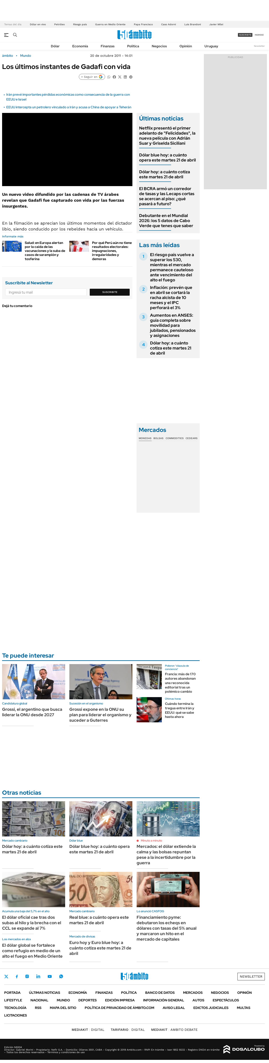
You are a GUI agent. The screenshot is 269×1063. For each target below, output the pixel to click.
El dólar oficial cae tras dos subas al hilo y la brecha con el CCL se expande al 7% (31, 923)
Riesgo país (80, 24)
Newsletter (259, 46)
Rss (38, 1008)
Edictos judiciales (210, 1008)
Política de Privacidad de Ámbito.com (119, 1008)
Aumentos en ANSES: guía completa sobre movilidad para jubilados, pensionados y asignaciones (173, 325)
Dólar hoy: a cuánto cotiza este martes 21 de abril (164, 174)
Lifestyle (13, 1000)
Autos (198, 1000)
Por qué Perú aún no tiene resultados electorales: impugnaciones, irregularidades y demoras (112, 251)
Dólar (55, 46)
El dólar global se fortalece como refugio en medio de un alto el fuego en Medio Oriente (32, 951)
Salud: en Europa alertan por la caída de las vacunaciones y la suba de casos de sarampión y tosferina (45, 251)
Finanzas (108, 46)
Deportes (87, 1000)
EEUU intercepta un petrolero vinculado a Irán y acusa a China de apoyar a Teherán (68, 107)
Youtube (49, 976)
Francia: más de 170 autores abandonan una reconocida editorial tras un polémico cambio (180, 683)
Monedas (145, 438)
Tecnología (15, 1008)
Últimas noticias (44, 992)
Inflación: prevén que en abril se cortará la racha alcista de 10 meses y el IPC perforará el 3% (171, 297)
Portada (12, 992)
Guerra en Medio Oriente (110, 24)
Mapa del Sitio (63, 1008)
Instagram (27, 976)
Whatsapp (61, 976)
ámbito (7, 55)
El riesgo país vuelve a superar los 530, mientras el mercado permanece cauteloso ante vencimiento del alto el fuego (172, 267)
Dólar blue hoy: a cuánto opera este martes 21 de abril (167, 157)
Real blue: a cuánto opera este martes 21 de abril (99, 920)
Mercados (193, 992)
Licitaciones (15, 1015)
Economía (80, 46)
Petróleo (59, 24)
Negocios (159, 46)
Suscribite (109, 292)
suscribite (245, 35)
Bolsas (158, 438)
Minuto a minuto (151, 840)
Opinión (185, 46)
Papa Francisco (143, 24)
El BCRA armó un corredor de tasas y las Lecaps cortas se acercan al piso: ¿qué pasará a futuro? (166, 196)
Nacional (39, 1000)
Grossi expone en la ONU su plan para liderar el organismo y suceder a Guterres (100, 715)
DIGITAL (88, 1030)
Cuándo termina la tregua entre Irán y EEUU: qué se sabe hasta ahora (179, 710)
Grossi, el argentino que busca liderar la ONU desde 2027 (32, 712)
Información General (163, 1000)
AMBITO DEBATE (174, 1030)
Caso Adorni (168, 24)
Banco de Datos (160, 992)
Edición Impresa (120, 1000)
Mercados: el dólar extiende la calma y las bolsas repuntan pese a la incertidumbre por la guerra (166, 855)
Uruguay (211, 46)
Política (133, 46)
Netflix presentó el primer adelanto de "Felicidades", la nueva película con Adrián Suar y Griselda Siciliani (167, 135)
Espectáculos (226, 1000)
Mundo (25, 55)
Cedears (192, 438)
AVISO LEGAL (174, 1008)
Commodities (175, 438)
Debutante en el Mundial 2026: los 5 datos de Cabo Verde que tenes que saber (166, 220)
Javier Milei (216, 24)
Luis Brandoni (192, 24)
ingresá (259, 35)
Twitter (6, 976)
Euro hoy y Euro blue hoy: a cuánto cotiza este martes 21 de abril (100, 948)
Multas (243, 1008)
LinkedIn (38, 976)
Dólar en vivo (38, 24)
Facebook (17, 976)
